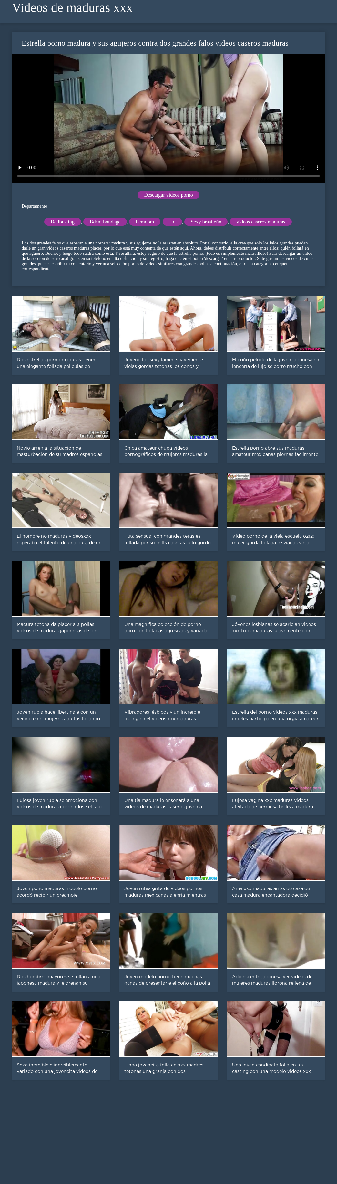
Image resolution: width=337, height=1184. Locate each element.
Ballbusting (63, 221)
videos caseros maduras (260, 221)
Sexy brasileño (206, 221)
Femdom (145, 221)
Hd (172, 221)
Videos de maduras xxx (72, 7)
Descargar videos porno (168, 195)
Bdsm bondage (105, 221)
